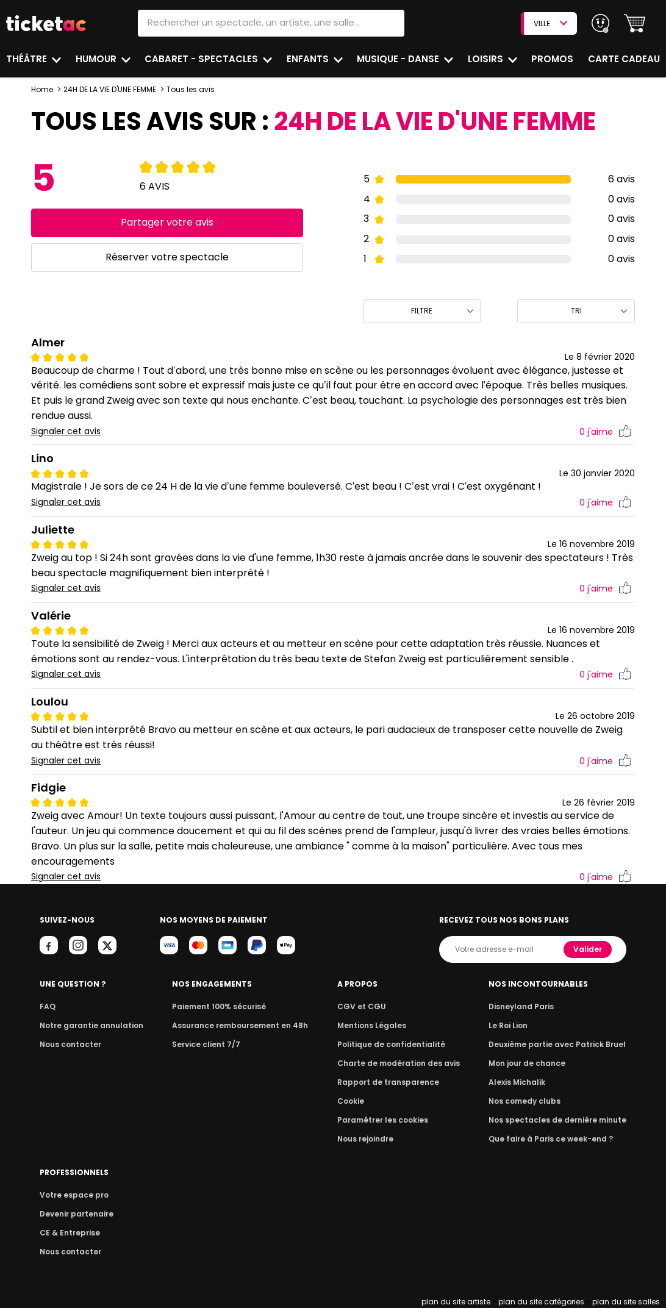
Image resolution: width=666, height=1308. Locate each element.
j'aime (605, 432)
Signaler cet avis (66, 431)
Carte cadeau (625, 58)
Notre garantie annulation (88, 1025)
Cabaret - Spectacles (203, 58)
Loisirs (487, 58)
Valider (589, 949)
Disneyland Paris (528, 1006)
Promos (553, 58)
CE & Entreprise (68, 1233)
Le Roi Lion (516, 1025)
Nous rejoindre (370, 1139)
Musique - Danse (399, 58)
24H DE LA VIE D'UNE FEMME (111, 89)
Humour (97, 58)
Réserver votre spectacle (167, 257)
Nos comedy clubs (531, 1101)
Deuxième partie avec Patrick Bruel (562, 1044)
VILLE (550, 23)
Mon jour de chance (533, 1063)
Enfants (307, 58)
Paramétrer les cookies (385, 1120)
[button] (634, 23)
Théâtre (27, 58)
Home (42, 89)
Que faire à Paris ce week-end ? (555, 1139)
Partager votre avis (167, 222)
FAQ (47, 1006)
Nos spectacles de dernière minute (561, 1120)
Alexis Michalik (524, 1082)
